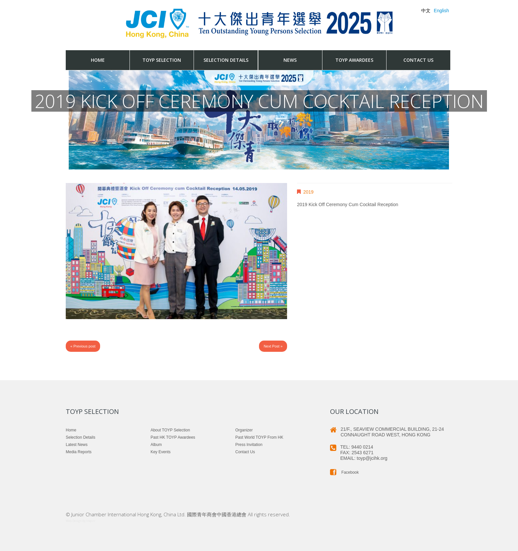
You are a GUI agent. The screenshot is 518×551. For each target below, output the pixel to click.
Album (156, 444)
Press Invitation (248, 444)
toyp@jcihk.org (372, 458)
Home (98, 60)
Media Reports (79, 452)
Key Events (161, 452)
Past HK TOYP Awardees (173, 437)
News (290, 60)
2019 (308, 192)
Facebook (344, 472)
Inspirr (90, 521)
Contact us (418, 60)
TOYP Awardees (354, 60)
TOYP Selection (161, 60)
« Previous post (82, 346)
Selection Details (226, 60)
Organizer (244, 430)
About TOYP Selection (170, 430)
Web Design (74, 521)
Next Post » (273, 346)
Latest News (77, 444)
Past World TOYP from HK (259, 437)
